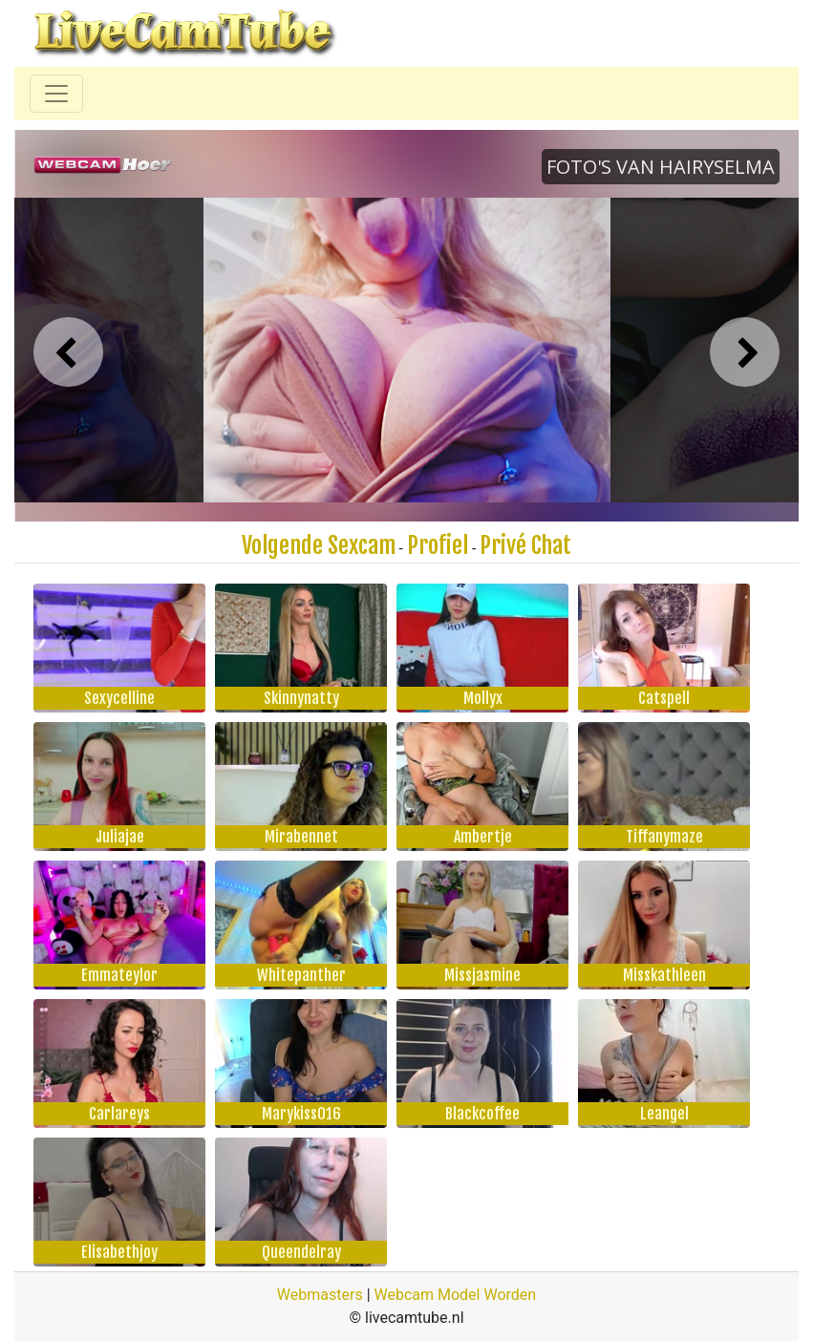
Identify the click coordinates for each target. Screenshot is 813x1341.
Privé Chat (525, 545)
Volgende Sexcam (319, 545)
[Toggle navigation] (56, 93)
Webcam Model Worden (455, 1295)
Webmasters (320, 1295)
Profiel (437, 545)
